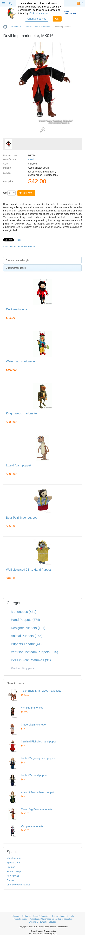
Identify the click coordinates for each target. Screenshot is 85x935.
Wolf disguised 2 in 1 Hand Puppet (28, 569)
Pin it (17, 240)
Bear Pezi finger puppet (21, 517)
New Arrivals (13, 876)
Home (5, 27)
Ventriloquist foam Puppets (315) (34, 652)
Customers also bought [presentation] (17, 260)
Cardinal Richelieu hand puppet (39, 741)
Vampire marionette (32, 707)
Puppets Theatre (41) (26, 644)
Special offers (13, 862)
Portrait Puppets (22, 668)
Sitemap (11, 867)
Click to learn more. (39, 13)
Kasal (31, 159)
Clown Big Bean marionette (36, 809)
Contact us (26, 916)
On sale (10, 880)
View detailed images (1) (42, 130)
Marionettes (16, 26)
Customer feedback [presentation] (16, 268)
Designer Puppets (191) (28, 628)
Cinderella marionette (33, 724)
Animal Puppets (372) (26, 636)
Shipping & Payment (37, 922)
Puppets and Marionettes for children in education (51, 919)
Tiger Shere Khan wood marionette (41, 690)
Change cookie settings (18, 884)
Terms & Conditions (41, 916)
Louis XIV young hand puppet (38, 758)
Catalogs (52, 922)
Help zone (15, 916)
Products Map (14, 871)
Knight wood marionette (21, 413)
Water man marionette (20, 361)
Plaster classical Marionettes (38, 26)
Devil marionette (16, 309)
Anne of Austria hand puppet (37, 792)
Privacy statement (60, 916)
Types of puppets (20, 919)
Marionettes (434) (23, 611)
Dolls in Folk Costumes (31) (31, 660)
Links (72, 916)
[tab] (42, 260)
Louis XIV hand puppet (34, 775)
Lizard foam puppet (18, 465)
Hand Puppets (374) (25, 619)
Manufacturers (14, 858)
